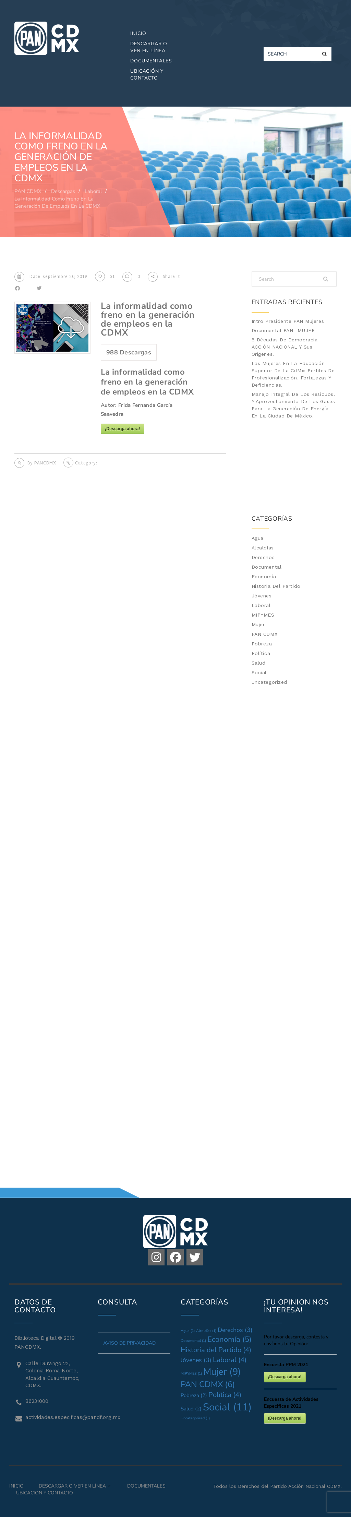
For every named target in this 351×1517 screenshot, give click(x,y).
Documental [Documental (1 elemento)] (193, 1340)
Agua (258, 538)
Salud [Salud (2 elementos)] (191, 1408)
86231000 (36, 1401)
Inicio (138, 33)
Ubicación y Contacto (147, 74)
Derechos (263, 557)
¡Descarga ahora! (122, 428)
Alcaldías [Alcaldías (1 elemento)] (206, 1330)
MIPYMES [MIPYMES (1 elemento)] (191, 1373)
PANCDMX (45, 463)
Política (261, 653)
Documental (267, 567)
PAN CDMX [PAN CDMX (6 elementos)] (208, 1384)
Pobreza (262, 643)
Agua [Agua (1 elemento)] (188, 1330)
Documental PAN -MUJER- (284, 330)
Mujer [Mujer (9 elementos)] (222, 1371)
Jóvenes (262, 595)
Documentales (151, 61)
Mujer (258, 624)
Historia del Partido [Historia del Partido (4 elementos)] (216, 1350)
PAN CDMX (264, 634)
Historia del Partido (276, 586)
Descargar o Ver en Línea (148, 47)
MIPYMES (263, 615)
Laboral (261, 605)
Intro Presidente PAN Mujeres (288, 321)
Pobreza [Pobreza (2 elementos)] (194, 1395)
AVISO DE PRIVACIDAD (129, 1343)
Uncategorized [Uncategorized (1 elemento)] (195, 1418)
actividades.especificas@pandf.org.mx (56, 1417)
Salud (259, 663)
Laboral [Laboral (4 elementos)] (229, 1359)
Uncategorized (269, 682)
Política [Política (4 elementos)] (224, 1394)
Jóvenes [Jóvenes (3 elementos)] (196, 1360)
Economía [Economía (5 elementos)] (229, 1339)
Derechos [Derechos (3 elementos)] (235, 1330)
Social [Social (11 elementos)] (227, 1407)
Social (259, 672)
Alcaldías (263, 547)
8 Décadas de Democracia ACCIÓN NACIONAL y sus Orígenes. (285, 347)
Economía (264, 576)
